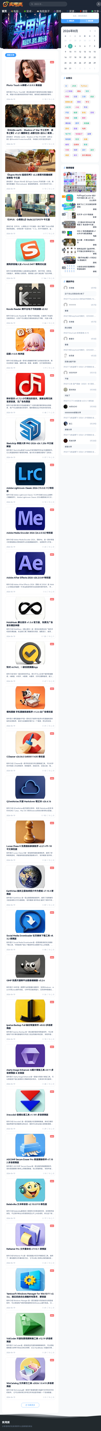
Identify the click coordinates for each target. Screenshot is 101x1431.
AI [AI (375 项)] (66, 86)
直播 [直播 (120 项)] (89, 134)
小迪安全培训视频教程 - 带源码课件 (86, 267)
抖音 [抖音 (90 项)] (67, 118)
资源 (70, 11)
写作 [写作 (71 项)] (87, 91)
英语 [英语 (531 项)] (85, 144)
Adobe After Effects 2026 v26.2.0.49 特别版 (28, 577)
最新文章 (10, 55)
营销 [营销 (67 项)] (67, 150)
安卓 (28, 11)
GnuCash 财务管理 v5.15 (79, 333)
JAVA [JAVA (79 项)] (74, 86)
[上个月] (90, 31)
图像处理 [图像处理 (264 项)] (68, 102)
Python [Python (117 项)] (84, 86)
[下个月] (95, 31)
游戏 (57, 11)
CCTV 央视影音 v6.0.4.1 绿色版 (81, 401)
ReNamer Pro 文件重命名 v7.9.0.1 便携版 (26, 1248)
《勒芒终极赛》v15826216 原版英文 (86, 258)
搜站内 (70, 21)
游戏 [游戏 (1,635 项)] (67, 128)
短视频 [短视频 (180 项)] (68, 139)
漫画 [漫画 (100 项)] (75, 128)
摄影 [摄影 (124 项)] (84, 118)
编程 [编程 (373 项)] (67, 144)
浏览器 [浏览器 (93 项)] (86, 123)
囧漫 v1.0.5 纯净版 (15, 353)
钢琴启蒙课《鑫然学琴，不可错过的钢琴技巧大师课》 (86, 250)
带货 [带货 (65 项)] (85, 107)
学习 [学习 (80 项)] (87, 102)
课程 (83, 11)
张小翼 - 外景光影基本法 (86, 241)
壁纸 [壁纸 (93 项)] (79, 102)
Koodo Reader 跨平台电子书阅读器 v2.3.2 (26, 309)
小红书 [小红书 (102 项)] (68, 107)
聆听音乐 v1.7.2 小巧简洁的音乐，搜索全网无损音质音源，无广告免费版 (29, 400)
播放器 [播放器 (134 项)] (68, 123)
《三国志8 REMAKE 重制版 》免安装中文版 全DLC (86, 223)
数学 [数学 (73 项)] (77, 123)
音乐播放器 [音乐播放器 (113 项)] (86, 155)
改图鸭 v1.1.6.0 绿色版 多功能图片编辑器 (79, 188)
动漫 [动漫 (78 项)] (75, 96)
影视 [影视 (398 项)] (84, 112)
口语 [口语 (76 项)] (84, 96)
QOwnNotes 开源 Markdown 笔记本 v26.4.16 (28, 801)
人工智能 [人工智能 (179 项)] (68, 91)
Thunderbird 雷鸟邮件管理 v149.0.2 (83, 299)
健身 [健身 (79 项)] (79, 91)
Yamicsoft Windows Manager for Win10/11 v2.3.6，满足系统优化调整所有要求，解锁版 (30, 1295)
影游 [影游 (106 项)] (75, 112)
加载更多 (30, 1405)
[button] (98, 4)
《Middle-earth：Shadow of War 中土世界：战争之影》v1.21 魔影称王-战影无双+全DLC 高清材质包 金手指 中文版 (30, 133)
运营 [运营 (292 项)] (92, 150)
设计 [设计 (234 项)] (84, 150)
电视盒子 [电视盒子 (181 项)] (79, 134)
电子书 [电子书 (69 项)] (68, 134)
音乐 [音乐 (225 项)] (75, 155)
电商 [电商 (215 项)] (84, 128)
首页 (4, 11)
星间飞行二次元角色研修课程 (86, 205)
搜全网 (89, 21)
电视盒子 (43, 11)
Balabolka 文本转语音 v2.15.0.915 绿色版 (26, 1204)
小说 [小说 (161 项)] (77, 107)
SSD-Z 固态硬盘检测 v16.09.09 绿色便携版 (86, 232)
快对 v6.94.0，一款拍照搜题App (22, 667)
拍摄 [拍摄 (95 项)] (75, 118)
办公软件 (92, 200)
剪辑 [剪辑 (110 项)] (67, 96)
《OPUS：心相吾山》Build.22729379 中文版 (28, 219)
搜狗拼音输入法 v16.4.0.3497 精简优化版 (26, 264)
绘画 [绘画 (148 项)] (85, 139)
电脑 (14, 11)
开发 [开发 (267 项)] (67, 112)
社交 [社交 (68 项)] (77, 139)
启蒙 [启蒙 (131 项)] (92, 96)
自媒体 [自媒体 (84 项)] (76, 144)
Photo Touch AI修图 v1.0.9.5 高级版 (24, 85)
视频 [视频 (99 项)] (75, 150)
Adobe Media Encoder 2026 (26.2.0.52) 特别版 (29, 532)
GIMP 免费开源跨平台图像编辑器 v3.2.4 (25, 980)
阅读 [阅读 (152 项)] (67, 155)
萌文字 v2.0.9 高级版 (85, 214)
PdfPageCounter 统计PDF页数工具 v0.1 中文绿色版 (86, 196)
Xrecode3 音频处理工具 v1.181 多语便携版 (27, 1114)
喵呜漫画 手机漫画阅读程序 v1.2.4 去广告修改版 (29, 711)
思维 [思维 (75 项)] (92, 112)
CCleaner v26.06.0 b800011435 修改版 (25, 756)
